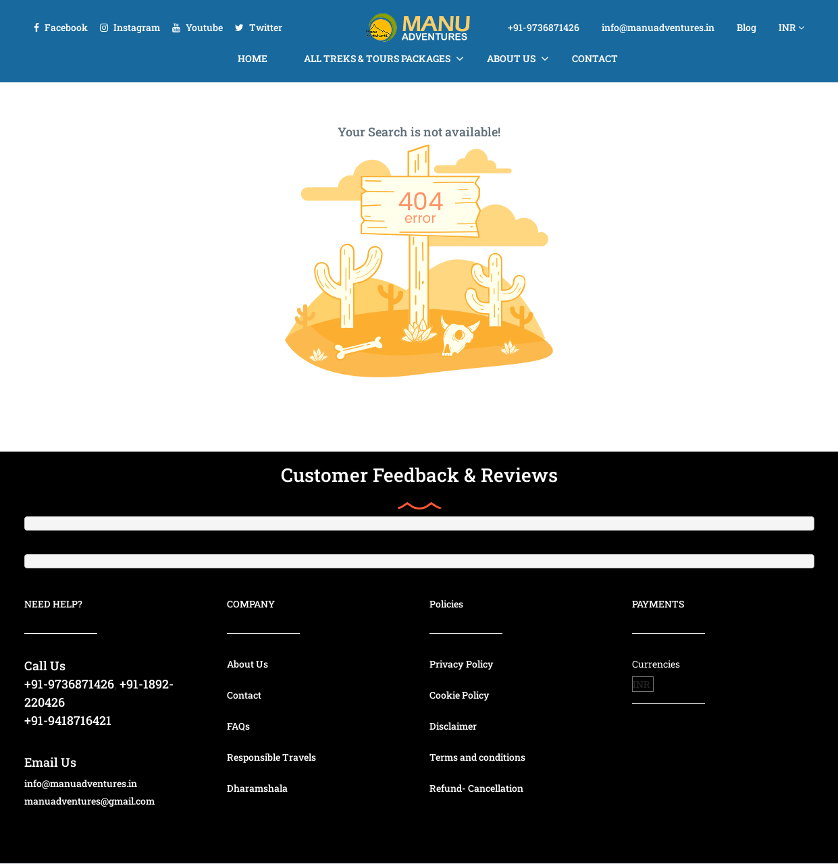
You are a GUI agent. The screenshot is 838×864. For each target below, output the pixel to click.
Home (252, 58)
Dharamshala (257, 788)
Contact (595, 58)
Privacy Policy (461, 663)
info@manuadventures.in (658, 27)
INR (791, 27)
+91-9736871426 (543, 27)
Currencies (656, 663)
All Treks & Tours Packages (377, 58)
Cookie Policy (459, 694)
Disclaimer (453, 726)
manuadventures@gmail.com (89, 800)
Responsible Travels (271, 757)
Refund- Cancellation (476, 788)
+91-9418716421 (67, 720)
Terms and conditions (477, 757)
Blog (746, 27)
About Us (511, 58)
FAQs (238, 726)
